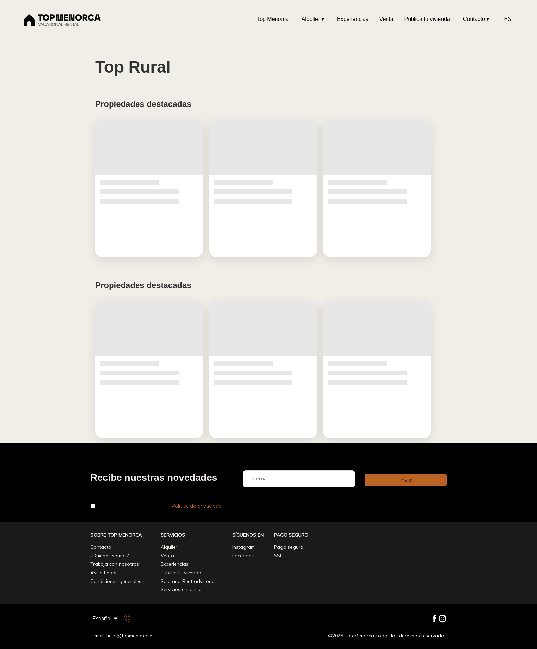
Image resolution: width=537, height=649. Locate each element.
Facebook (243, 555)
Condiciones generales (115, 581)
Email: (98, 636)
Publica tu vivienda (427, 19)
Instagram (243, 547)
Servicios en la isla (181, 589)
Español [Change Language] (105, 618)
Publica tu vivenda (181, 573)
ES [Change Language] (507, 19)
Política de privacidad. (197, 506)
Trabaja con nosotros (114, 564)
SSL (278, 555)
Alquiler (313, 19)
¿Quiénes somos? (109, 555)
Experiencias (353, 19)
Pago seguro (288, 547)
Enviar (405, 480)
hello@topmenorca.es (130, 636)
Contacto (476, 19)
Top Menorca (273, 19)
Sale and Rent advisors (187, 581)
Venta (386, 19)
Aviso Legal (103, 573)
